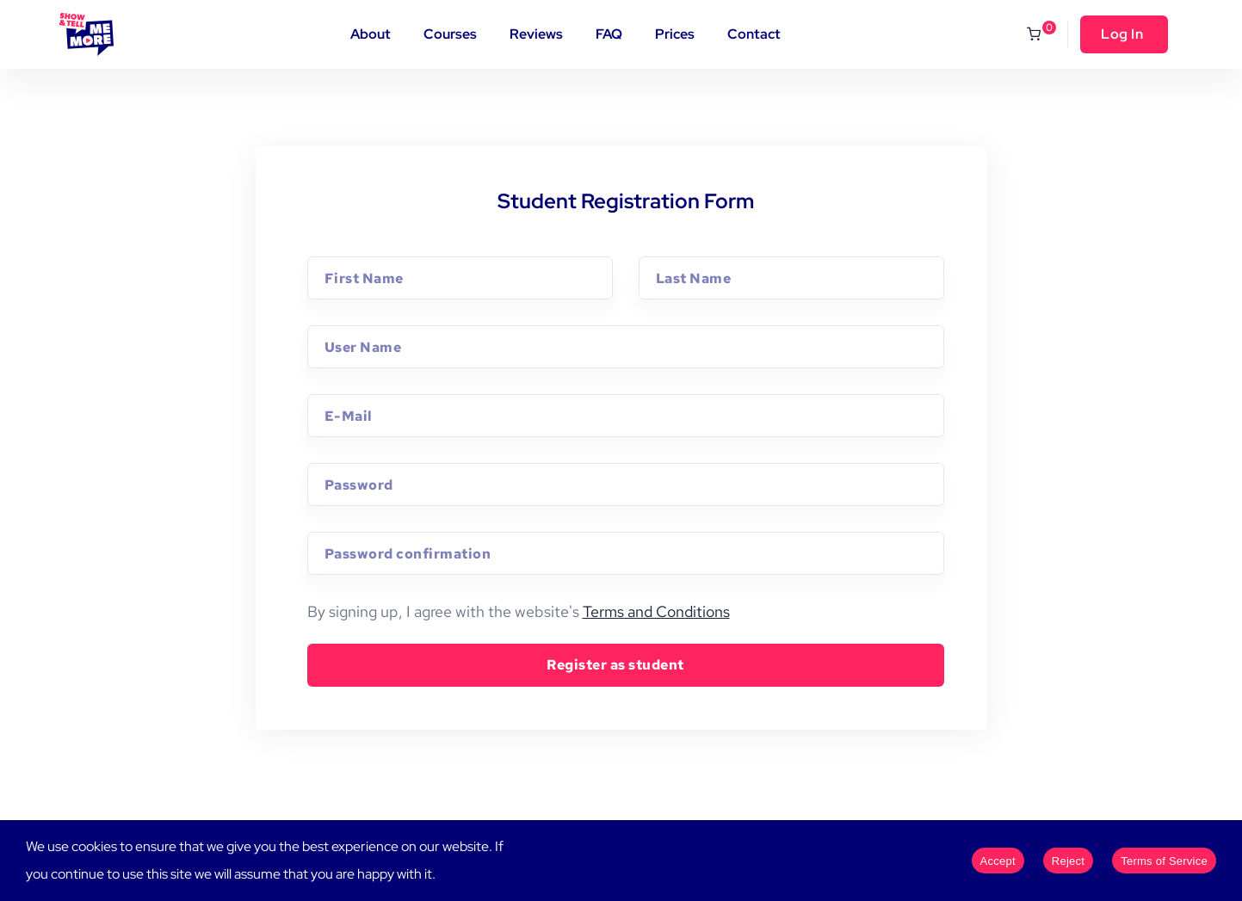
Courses (450, 34)
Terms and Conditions (656, 611)
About (370, 34)
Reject (1068, 861)
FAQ (609, 34)
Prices (675, 34)
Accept (998, 861)
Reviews (536, 34)
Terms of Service (1164, 861)
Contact (754, 34)
